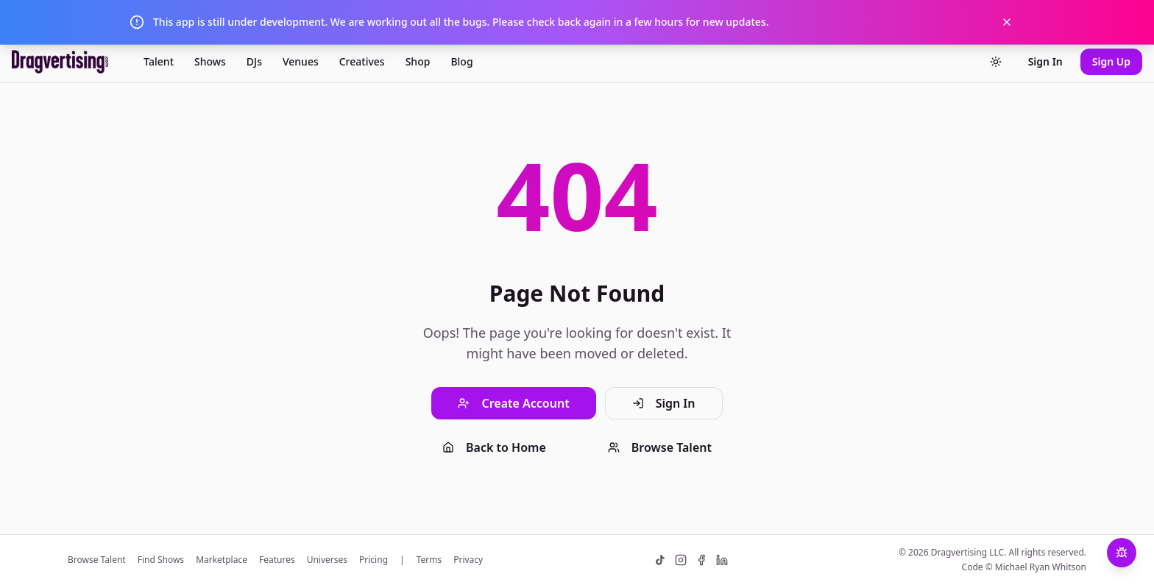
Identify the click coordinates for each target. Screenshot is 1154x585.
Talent (159, 61)
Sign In (1045, 61)
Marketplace (221, 560)
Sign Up (1111, 61)
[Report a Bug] (1121, 552)
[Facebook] (701, 560)
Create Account (513, 403)
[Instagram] (681, 560)
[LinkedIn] (722, 560)
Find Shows (161, 560)
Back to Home (494, 447)
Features (277, 560)
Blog (461, 61)
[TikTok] (660, 560)
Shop (418, 61)
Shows (210, 61)
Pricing (373, 560)
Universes (327, 560)
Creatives (362, 61)
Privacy (468, 560)
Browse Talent (660, 447)
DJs (254, 61)
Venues (301, 61)
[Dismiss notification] (1006, 22)
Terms (429, 560)
